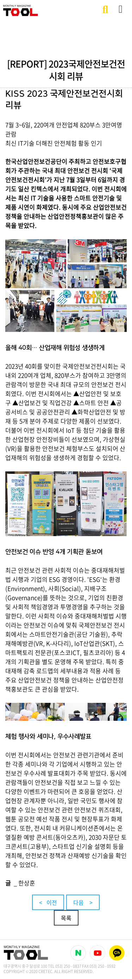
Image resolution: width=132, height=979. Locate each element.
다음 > (83, 902)
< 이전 (48, 902)
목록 (66, 918)
